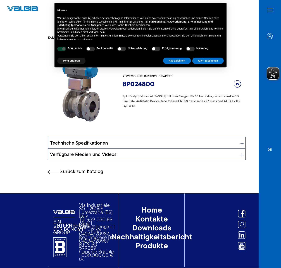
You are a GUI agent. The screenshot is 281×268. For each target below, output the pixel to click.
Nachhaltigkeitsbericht (151, 237)
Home (151, 211)
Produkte (151, 246)
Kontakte (152, 219)
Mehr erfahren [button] (71, 60)
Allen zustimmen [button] (208, 60)
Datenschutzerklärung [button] (163, 18)
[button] (269, 148)
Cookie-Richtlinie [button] (125, 25)
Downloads (151, 228)
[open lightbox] (80, 89)
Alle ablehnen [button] (177, 60)
